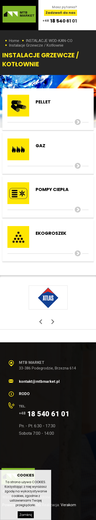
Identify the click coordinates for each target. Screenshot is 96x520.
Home (14, 40)
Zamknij (25, 515)
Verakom (68, 505)
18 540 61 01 (63, 21)
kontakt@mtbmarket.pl (39, 381)
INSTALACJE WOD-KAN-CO (49, 40)
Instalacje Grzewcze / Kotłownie (36, 45)
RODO (24, 393)
